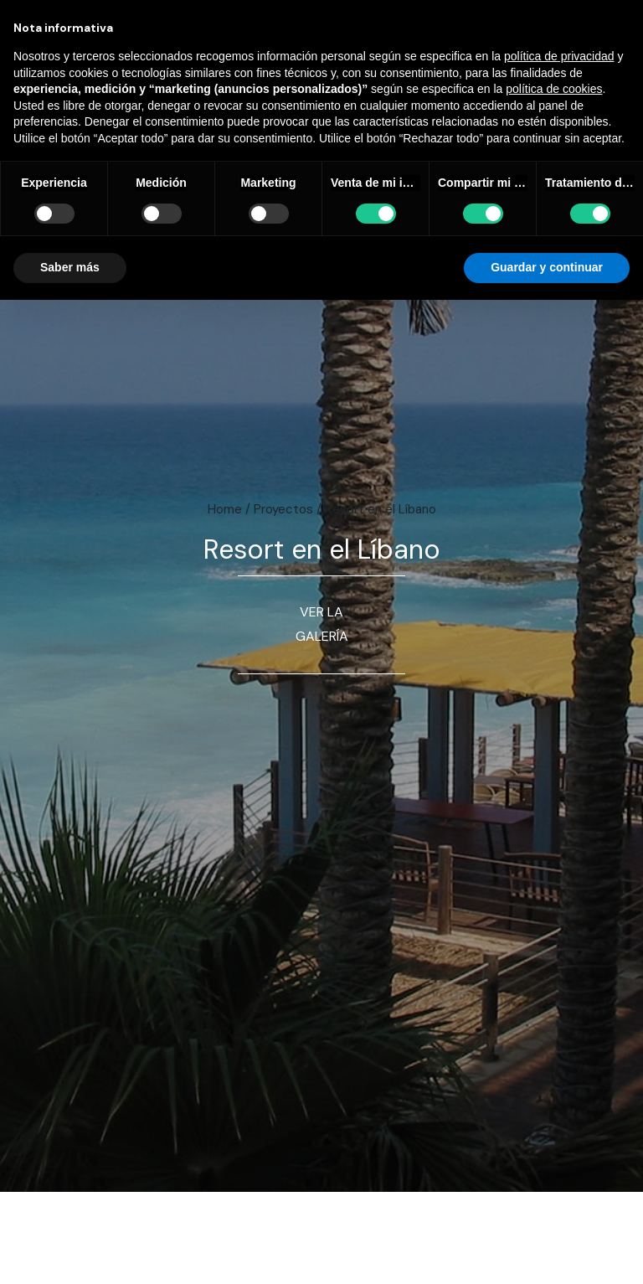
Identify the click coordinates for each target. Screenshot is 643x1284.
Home (225, 509)
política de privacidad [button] (559, 56)
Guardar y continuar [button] (547, 267)
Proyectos (283, 509)
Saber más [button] (70, 267)
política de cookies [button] (554, 88)
